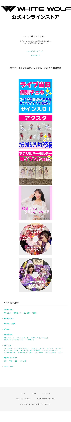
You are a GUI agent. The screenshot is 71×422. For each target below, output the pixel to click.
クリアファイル (51, 352)
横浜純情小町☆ (9, 318)
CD (5, 348)
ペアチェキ (30, 340)
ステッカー (59, 348)
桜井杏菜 (27, 313)
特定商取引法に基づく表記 (46, 399)
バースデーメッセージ (50, 350)
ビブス (60, 352)
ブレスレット (8, 350)
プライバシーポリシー (23, 399)
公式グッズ (7, 345)
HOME (23, 393)
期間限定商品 (8, 334)
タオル (42, 348)
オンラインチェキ (22, 338)
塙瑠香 (34, 313)
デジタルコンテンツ (10, 358)
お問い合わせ (35, 55)
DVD (10, 348)
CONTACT (46, 393)
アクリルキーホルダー (21, 348)
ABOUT (34, 393)
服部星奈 (6, 329)
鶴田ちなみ (7, 313)
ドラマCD (23, 361)
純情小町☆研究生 (9, 324)
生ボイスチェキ (26, 350)
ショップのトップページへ (35, 51)
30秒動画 (37, 350)
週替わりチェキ (9, 338)
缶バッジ (50, 348)
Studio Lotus (8, 366)
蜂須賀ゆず (17, 313)
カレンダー (39, 352)
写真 (10, 361)
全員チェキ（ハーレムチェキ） (14, 340)
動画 (5, 361)
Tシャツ (34, 348)
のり (16, 350)
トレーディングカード (25, 352)
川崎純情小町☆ (9, 310)
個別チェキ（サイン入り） (40, 338)
